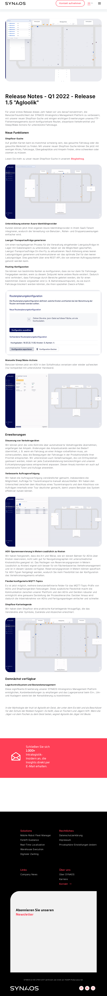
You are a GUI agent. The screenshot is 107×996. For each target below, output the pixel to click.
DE (89, 3)
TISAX (67, 980)
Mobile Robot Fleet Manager (35, 835)
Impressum (65, 840)
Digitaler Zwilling (29, 854)
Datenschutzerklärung (71, 835)
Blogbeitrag (77, 158)
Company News (28, 874)
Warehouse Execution (31, 849)
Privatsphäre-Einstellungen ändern (78, 844)
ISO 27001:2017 (39, 980)
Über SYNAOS (66, 874)
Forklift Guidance (29, 840)
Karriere (63, 879)
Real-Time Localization (32, 844)
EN (92, 3)
